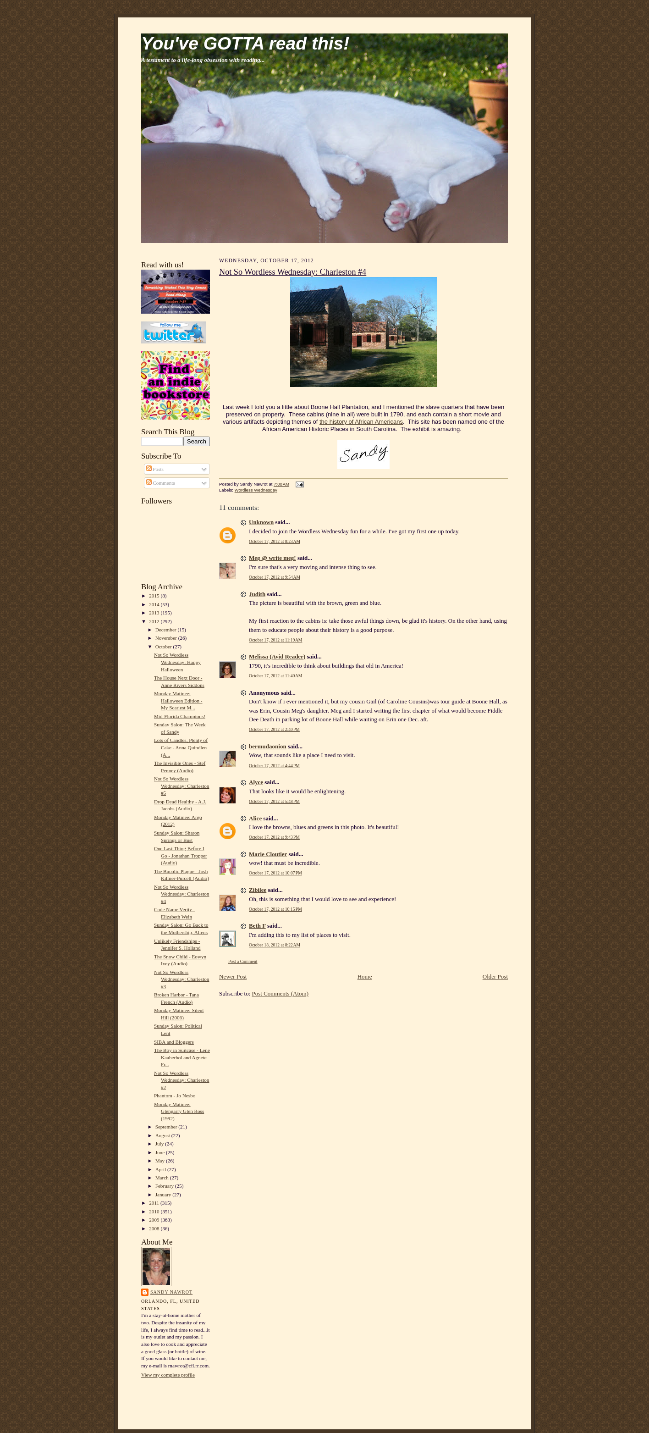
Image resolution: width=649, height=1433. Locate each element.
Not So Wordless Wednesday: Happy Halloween (177, 662)
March (162, 1177)
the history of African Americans (361, 421)
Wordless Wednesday (256, 489)
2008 (154, 1228)
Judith (257, 594)
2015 (154, 595)
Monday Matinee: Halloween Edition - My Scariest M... (178, 700)
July (160, 1143)
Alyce (256, 782)
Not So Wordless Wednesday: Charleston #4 (181, 894)
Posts (155, 469)
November (166, 638)
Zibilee (257, 889)
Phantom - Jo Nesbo (174, 1095)
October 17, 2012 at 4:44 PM (274, 765)
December (166, 629)
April (161, 1169)
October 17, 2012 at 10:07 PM (275, 872)
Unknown (261, 522)
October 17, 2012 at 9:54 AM (274, 577)
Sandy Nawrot (171, 1292)
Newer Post (233, 976)
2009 (154, 1220)
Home (365, 976)
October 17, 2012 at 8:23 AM (274, 541)
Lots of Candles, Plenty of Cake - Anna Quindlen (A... (181, 747)
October (164, 646)
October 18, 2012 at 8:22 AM (274, 944)
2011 (154, 1203)
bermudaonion (267, 746)
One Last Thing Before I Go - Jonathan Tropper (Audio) (180, 855)
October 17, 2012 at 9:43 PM (274, 837)
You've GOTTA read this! (245, 43)
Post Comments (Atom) (280, 993)
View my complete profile (168, 1375)
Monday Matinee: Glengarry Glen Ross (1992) (179, 1111)
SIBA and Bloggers (174, 1042)
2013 (154, 612)
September (167, 1126)
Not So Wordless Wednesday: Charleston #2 (181, 1080)
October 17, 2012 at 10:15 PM (275, 909)
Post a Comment (243, 961)
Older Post (495, 976)
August (163, 1135)
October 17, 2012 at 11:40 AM (275, 675)
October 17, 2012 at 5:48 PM (274, 801)
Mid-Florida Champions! (179, 716)
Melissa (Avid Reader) (277, 656)
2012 (154, 621)
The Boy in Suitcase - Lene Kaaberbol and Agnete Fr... (182, 1057)
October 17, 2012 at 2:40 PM (274, 729)
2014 (154, 604)
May (160, 1160)
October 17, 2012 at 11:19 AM (275, 639)
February (165, 1186)
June (160, 1152)
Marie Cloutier (268, 854)
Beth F (257, 925)
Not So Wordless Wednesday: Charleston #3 (181, 979)
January (164, 1194)
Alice (255, 818)
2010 (154, 1211)
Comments (160, 483)
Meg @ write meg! (272, 557)
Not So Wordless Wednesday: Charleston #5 (181, 786)
